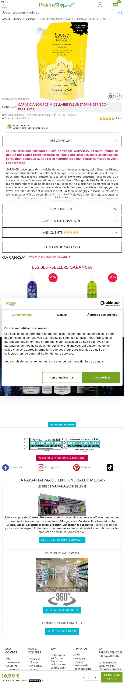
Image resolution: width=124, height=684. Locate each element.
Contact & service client (35, 669)
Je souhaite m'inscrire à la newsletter (62, 451)
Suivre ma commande (13, 660)
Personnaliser (61, 377)
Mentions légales (80, 653)
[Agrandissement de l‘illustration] (62, 61)
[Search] (59, 12)
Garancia (30, 19)
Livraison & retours (36, 660)
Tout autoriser (100, 377)
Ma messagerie (13, 654)
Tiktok (114, 460)
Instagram (47, 460)
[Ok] (121, 12)
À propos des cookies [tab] (102, 314)
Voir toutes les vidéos (62, 417)
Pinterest (82, 460)
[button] (100, 5)
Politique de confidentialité (83, 660)
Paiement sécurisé (35, 654)
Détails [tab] (62, 314)
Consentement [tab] (22, 314)
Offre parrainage (13, 667)
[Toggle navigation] (4, 4)
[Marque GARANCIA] (9, 107)
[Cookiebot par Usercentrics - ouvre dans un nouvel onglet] (103, 303)
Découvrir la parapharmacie (62, 533)
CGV (77, 648)
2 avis (119, 118)
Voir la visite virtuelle (62, 603)
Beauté (18, 19)
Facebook (12, 460)
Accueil (6, 19)
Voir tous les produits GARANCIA (49, 257)
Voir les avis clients (62, 624)
